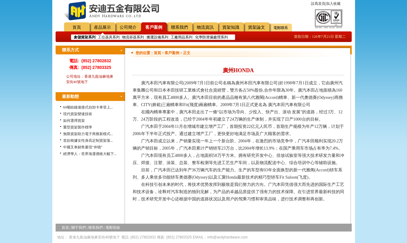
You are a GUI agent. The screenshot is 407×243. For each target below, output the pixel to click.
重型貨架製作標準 (77, 127)
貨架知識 (230, 27)
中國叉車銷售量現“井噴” (83, 147)
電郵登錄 (112, 227)
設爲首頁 (318, 4)
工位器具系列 (109, 37)
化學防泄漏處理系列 (211, 37)
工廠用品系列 (181, 37)
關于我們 (78, 227)
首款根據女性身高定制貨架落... (88, 140)
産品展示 (102, 27)
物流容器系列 (133, 37)
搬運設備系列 (157, 37)
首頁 (77, 27)
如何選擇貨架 (74, 120)
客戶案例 (153, 27)
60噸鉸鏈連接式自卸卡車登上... (88, 107)
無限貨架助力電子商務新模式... (88, 134)
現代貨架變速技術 (77, 114)
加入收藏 (333, 4)
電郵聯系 (280, 28)
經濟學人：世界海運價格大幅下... (90, 154)
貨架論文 (256, 27)
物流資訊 (205, 27)
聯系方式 (70, 50)
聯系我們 (179, 27)
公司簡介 (128, 27)
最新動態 (70, 96)
